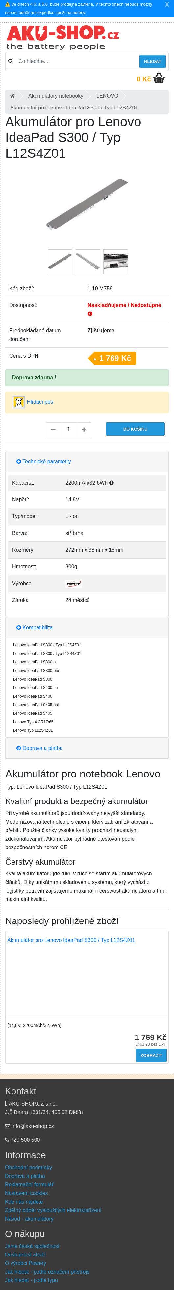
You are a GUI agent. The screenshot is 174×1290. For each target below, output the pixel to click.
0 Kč (144, 79)
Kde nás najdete (24, 1202)
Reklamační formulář (29, 1184)
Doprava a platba (39, 748)
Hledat (152, 61)
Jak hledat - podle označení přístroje (47, 1272)
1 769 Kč (115, 358)
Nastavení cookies (26, 1193)
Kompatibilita (34, 627)
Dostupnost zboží (25, 1254)
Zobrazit (151, 1055)
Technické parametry (43, 461)
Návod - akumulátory (29, 1219)
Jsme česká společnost (32, 1246)
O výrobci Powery (25, 1263)
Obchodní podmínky (28, 1167)
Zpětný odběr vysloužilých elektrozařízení (53, 1210)
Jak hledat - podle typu (31, 1280)
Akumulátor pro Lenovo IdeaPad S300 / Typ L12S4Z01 (71, 940)
